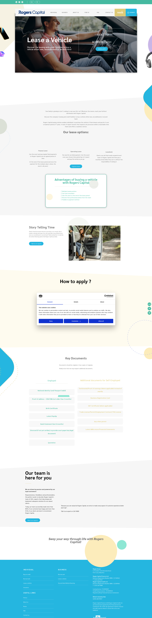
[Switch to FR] (37, 2)
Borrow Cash (26, 578)
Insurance (26, 587)
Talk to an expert (36, 244)
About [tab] (102, 302)
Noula (25, 606)
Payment (131, 13)
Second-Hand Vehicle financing (66, 583)
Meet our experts (32, 520)
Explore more (76, 166)
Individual (53, 12)
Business (65, 12)
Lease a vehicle (27, 583)
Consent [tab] (50, 302)
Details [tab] (76, 302)
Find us (87, 12)
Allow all (101, 321)
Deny (51, 321)
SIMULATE (102, 49)
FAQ (98, 12)
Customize (76, 321)
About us (76, 12)
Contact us (109, 12)
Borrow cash (61, 574)
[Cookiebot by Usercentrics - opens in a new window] (105, 296)
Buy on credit (26, 574)
